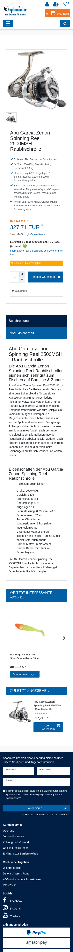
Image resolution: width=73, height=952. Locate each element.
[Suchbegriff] (38, 23)
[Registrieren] (57, 4)
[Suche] (65, 23)
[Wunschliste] (66, 4)
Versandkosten (37, 234)
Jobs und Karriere (14, 836)
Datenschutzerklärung (16, 873)
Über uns (8, 830)
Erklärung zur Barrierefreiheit (20, 853)
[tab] (36, 321)
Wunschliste (19, 291)
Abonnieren (47, 808)
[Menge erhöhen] (22, 274)
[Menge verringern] (22, 279)
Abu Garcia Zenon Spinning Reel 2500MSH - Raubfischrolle (47, 705)
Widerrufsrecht (12, 867)
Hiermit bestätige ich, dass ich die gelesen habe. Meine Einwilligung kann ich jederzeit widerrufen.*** (37, 795)
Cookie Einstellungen (16, 847)
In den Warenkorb (46, 277)
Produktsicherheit (21, 333)
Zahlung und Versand (16, 842)
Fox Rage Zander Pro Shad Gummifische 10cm (24, 656)
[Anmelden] (47, 4)
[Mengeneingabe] (14, 277)
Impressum (9, 885)
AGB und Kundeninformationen (22, 879)
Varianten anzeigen (25, 674)
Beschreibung (19, 321)
